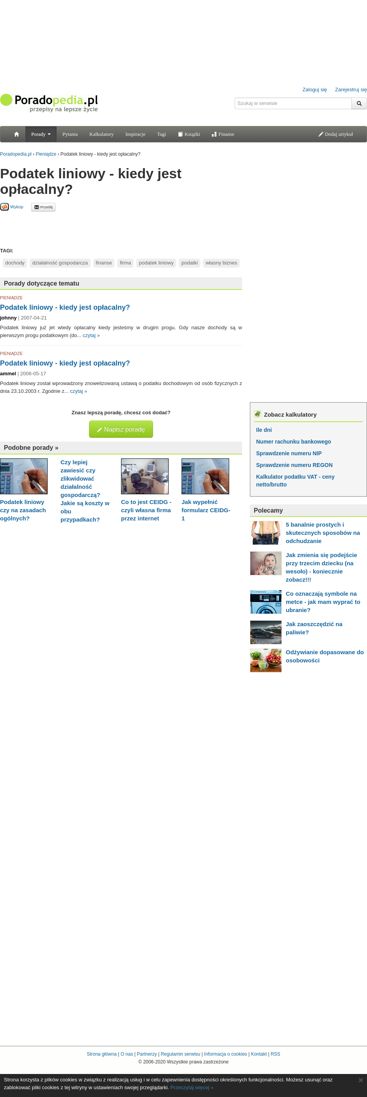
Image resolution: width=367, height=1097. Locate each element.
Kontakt (259, 1054)
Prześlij (43, 207)
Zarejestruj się (351, 89)
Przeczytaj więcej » (192, 1087)
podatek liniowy (156, 263)
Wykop (11, 206)
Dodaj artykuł (335, 134)
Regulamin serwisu (180, 1054)
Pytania (70, 134)
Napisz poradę (121, 429)
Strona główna (102, 1054)
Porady (41, 134)
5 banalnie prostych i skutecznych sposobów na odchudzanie (323, 532)
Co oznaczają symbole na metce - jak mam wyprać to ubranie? (323, 601)
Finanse (223, 134)
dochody (15, 263)
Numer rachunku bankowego (293, 441)
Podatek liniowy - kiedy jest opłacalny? (65, 307)
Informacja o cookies (225, 1054)
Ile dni (264, 430)
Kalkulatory (101, 134)
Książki (189, 134)
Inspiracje (135, 134)
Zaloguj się (315, 89)
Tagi (161, 134)
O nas (127, 1054)
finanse (104, 263)
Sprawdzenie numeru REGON (294, 465)
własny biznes (221, 263)
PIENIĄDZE (11, 297)
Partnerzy (147, 1054)
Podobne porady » (31, 447)
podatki (190, 263)
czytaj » (91, 335)
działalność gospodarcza (60, 263)
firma (125, 263)
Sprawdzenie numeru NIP (289, 453)
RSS (275, 1054)
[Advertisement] (121, 229)
